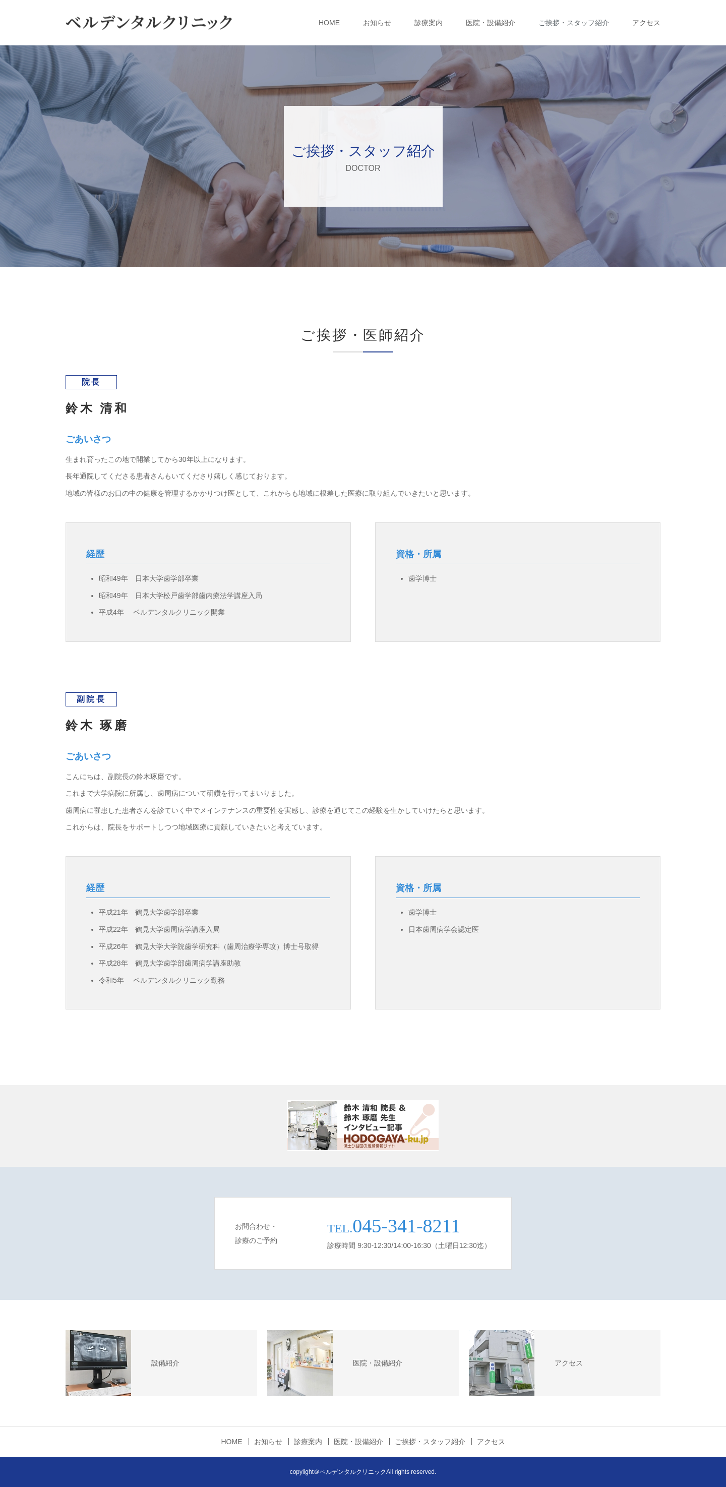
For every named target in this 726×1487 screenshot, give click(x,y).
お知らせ (377, 23)
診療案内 (428, 23)
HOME (329, 23)
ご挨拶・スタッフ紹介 (573, 23)
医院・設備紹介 (490, 23)
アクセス (646, 23)
